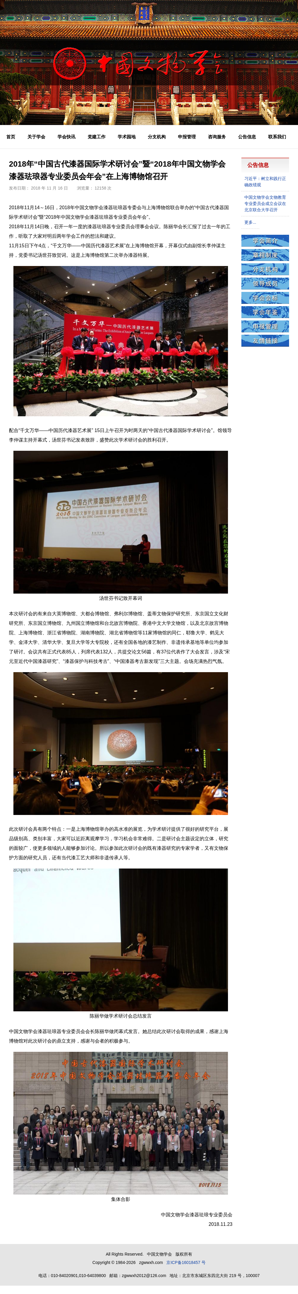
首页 (10, 136)
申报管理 (187, 136)
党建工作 (96, 136)
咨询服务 (217, 136)
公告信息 (247, 136)
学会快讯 (66, 136)
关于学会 (36, 136)
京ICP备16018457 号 (186, 1262)
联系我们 (277, 136)
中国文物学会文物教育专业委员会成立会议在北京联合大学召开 (265, 203)
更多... (250, 222)
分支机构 (157, 136)
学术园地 (127, 136)
